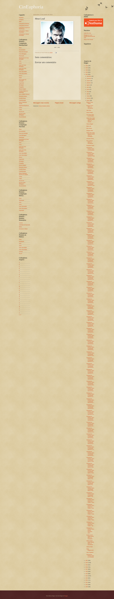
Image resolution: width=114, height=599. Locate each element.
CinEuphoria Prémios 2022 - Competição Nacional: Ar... (90, 371)
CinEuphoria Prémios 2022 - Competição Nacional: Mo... (90, 353)
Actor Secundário (23, 71)
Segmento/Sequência (24, 105)
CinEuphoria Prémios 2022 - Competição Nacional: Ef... (90, 424)
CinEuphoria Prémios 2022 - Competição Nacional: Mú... (90, 383)
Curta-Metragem (22, 53)
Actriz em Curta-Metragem (22, 69)
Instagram (21, 19)
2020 (87, 562)
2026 (87, 65)
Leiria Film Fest (87, 33)
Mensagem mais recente (41, 103)
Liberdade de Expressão (24, 224)
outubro (88, 80)
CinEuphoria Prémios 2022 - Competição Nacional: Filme (90, 154)
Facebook (21, 17)
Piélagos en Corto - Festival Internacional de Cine (89, 36)
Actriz (20, 63)
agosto (88, 85)
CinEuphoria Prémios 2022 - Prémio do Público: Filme (90, 500)
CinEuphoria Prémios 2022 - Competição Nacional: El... (90, 253)
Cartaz (20, 107)
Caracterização (22, 100)
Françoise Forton (90, 145)
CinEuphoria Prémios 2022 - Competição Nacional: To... (90, 289)
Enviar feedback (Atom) (44, 106)
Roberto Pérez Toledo (89, 103)
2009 (87, 586)
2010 (87, 584)
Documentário (22, 49)
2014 (87, 575)
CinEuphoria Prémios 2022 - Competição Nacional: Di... (90, 394)
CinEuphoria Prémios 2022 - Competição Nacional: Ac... (90, 195)
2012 (87, 580)
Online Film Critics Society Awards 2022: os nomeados (90, 134)
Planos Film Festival (88, 39)
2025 (87, 67)
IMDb (20, 21)
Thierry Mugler (89, 124)
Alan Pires (88, 110)
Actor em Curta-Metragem (22, 66)
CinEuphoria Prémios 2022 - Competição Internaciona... (90, 160)
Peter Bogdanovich (89, 549)
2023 (87, 72)
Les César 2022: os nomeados (90, 115)
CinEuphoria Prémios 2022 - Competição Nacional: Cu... (90, 312)
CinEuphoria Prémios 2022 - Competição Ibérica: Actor (90, 465)
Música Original (22, 89)
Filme (20, 47)
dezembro (89, 76)
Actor (20, 61)
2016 (87, 571)
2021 (87, 560)
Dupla (20, 77)
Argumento (21, 83)
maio (88, 91)
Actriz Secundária (23, 73)
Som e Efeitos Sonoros (24, 94)
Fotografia (21, 87)
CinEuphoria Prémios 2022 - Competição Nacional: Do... (90, 277)
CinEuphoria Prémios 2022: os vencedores (90, 149)
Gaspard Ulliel (89, 130)
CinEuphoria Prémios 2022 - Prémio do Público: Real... (90, 518)
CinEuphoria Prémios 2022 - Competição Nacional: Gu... (90, 412)
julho (88, 87)
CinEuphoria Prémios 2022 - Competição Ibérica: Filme (90, 459)
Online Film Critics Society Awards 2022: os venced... (90, 120)
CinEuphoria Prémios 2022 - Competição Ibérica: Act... (90, 477)
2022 (87, 74)
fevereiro (89, 98)
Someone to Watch (23, 228)
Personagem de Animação (22, 80)
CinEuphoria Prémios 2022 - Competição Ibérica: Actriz (90, 471)
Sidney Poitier (89, 546)
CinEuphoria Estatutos (24, 23)
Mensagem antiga (75, 103)
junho (88, 89)
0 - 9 (20, 314)
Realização (21, 55)
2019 (87, 564)
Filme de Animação (23, 51)
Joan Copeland (89, 552)
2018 (87, 567)
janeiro (88, 100)
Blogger (66, 595)
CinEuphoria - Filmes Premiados (23, 31)
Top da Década (22, 117)
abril (88, 93)
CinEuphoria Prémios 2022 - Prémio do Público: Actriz (90, 512)
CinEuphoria (31, 6)
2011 (87, 582)
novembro (89, 78)
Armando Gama (90, 138)
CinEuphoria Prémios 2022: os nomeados (90, 556)
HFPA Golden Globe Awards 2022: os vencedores (90, 542)
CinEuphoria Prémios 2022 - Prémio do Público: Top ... (90, 523)
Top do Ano (21, 111)
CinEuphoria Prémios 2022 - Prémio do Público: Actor (90, 506)
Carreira (21, 222)
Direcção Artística (23, 96)
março (88, 96)
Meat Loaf (88, 126)
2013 (87, 578)
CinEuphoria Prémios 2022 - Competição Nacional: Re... (90, 271)
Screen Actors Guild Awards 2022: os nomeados (90, 536)
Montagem (21, 85)
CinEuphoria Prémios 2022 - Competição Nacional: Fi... (90, 283)
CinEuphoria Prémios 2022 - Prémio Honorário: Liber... (90, 530)
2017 (87, 569)
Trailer (20, 109)
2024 (87, 70)
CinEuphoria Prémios (24, 25)
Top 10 (20, 253)
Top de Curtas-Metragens (22, 114)
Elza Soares (89, 128)
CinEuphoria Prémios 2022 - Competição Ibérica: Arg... (90, 494)
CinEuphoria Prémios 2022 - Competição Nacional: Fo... (90, 359)
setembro (89, 82)
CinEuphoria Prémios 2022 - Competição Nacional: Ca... (90, 430)
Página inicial (59, 103)
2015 (87, 573)
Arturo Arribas (89, 112)
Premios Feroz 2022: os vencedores (89, 107)
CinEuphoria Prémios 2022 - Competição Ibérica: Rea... (90, 488)
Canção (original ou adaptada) (23, 91)
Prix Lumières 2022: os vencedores (89, 142)
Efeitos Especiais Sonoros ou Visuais (23, 174)
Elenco (20, 75)
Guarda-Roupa (22, 98)
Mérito (20, 226)
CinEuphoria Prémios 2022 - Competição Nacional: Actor (90, 183)
